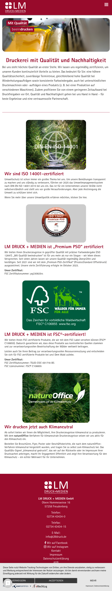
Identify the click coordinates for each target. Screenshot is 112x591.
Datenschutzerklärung (56, 558)
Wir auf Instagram (56, 546)
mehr (93, 580)
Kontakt (56, 550)
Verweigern (19, 580)
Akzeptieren (56, 580)
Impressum (56, 554)
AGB (56, 562)
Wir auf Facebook (56, 542)
